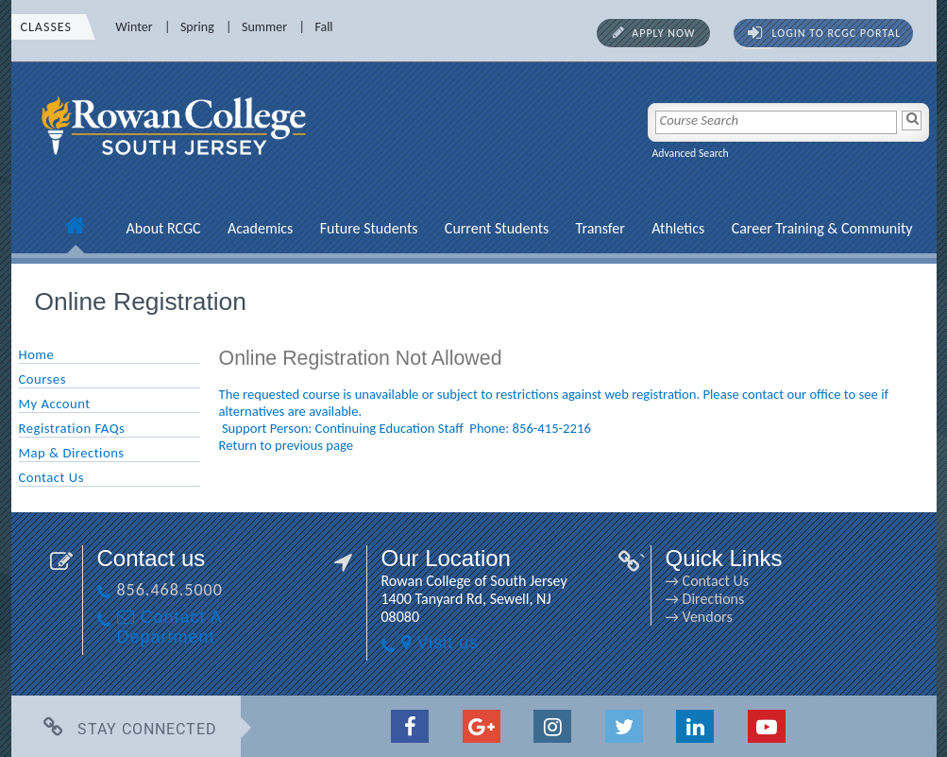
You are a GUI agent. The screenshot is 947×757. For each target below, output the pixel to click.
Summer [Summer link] (264, 27)
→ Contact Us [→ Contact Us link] (707, 581)
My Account (55, 403)
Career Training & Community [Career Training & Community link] (822, 228)
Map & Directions (72, 452)
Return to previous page (286, 445)
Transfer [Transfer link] (600, 228)
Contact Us (51, 477)
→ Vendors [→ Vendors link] (699, 617)
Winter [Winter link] (133, 27)
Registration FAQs (72, 428)
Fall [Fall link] (323, 27)
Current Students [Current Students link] (497, 228)
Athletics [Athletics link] (677, 228)
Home (37, 354)
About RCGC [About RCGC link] (164, 228)
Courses (42, 378)
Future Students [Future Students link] (369, 228)
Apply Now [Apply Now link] (663, 33)
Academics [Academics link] (260, 228)
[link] (176, 165)
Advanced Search (690, 153)
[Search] (912, 120)
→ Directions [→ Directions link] (705, 599)
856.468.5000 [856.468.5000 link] (170, 589)
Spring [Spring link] (197, 27)
